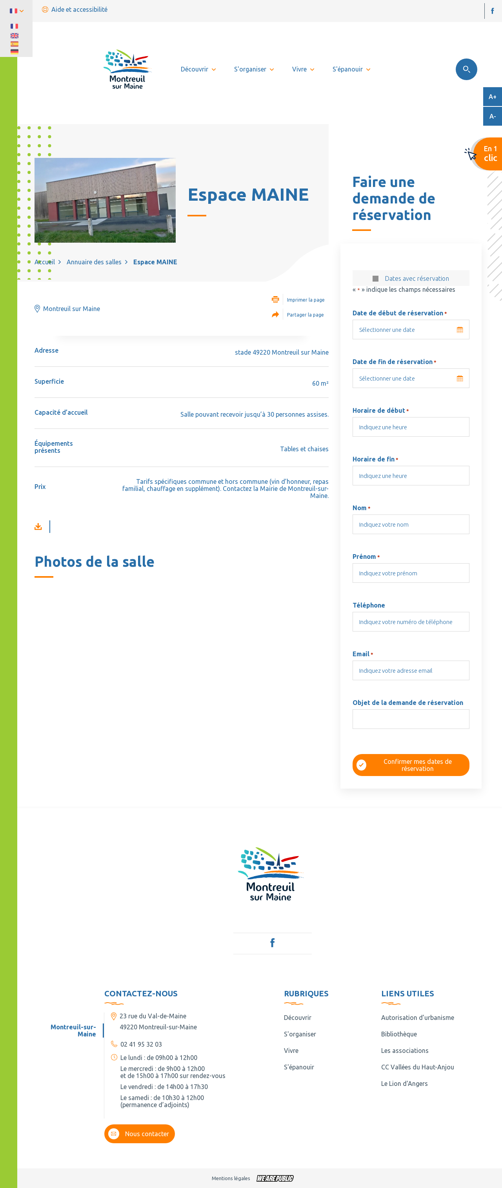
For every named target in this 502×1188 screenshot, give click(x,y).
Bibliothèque (399, 1034)
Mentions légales (231, 1178)
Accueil (45, 261)
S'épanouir (299, 1067)
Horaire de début (381, 410)
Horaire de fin (375, 459)
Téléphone (369, 605)
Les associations (405, 1050)
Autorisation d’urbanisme (417, 1017)
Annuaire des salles (94, 261)
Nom (362, 507)
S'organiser (300, 1034)
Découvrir (297, 1017)
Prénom (366, 556)
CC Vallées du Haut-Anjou (417, 1067)
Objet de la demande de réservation (408, 702)
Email (363, 653)
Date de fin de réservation (395, 361)
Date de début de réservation (400, 313)
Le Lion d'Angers (404, 1083)
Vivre (291, 1050)
